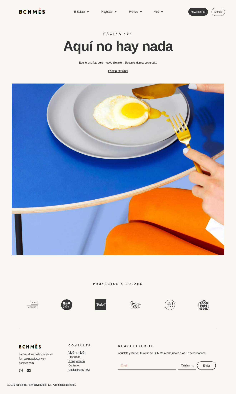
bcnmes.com (26, 362)
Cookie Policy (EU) (79, 369)
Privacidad (74, 356)
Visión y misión (76, 352)
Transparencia (76, 361)
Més (158, 12)
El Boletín (81, 12)
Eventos (135, 12)
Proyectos (109, 12)
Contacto (73, 365)
